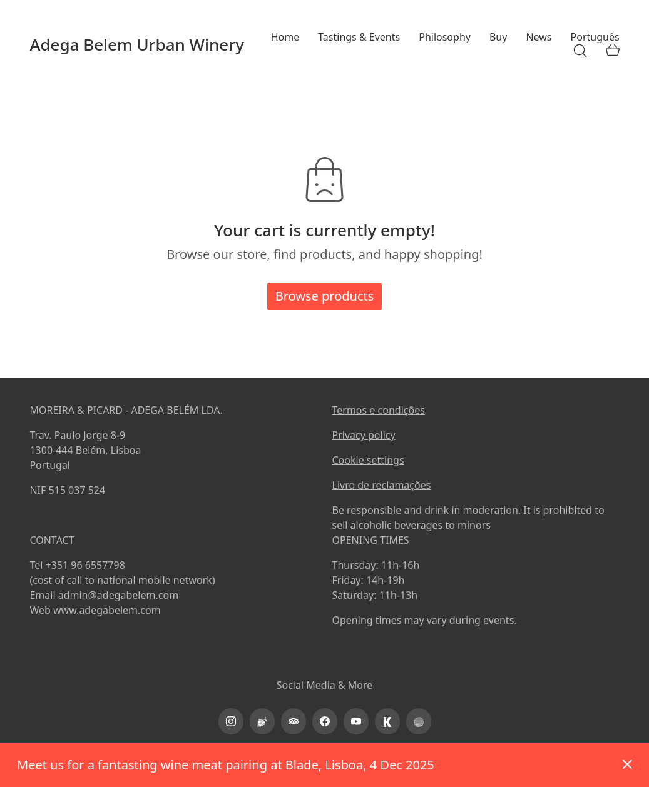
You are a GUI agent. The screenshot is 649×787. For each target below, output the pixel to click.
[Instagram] (230, 721)
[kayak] (387, 721)
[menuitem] (595, 37)
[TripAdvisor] (293, 721)
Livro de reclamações (381, 485)
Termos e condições (378, 410)
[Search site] (580, 51)
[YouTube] (356, 721)
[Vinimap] (262, 721)
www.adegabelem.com (107, 610)
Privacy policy (364, 435)
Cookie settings (368, 460)
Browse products (324, 296)
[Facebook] (324, 721)
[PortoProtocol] (418, 721)
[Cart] (613, 50)
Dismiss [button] (627, 765)
